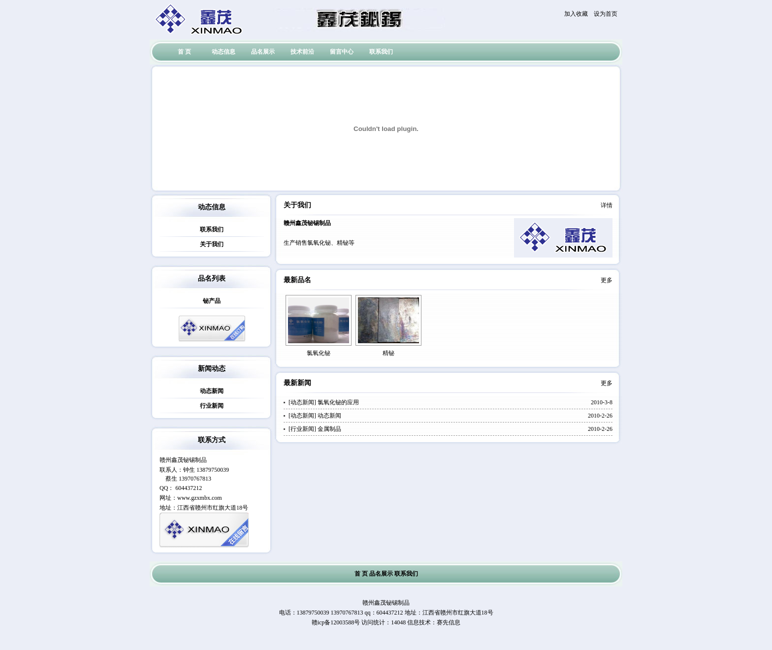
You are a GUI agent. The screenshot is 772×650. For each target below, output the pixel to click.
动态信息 (223, 51)
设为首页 (605, 13)
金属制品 (329, 428)
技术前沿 (302, 51)
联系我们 (381, 51)
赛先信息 (448, 622)
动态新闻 (212, 391)
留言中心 (342, 51)
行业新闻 (212, 405)
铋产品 (212, 300)
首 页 (184, 51)
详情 (606, 205)
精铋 (388, 353)
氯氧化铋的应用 (338, 402)
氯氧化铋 (318, 353)
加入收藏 (576, 13)
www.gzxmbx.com (199, 497)
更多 (606, 280)
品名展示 (263, 51)
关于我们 (212, 244)
